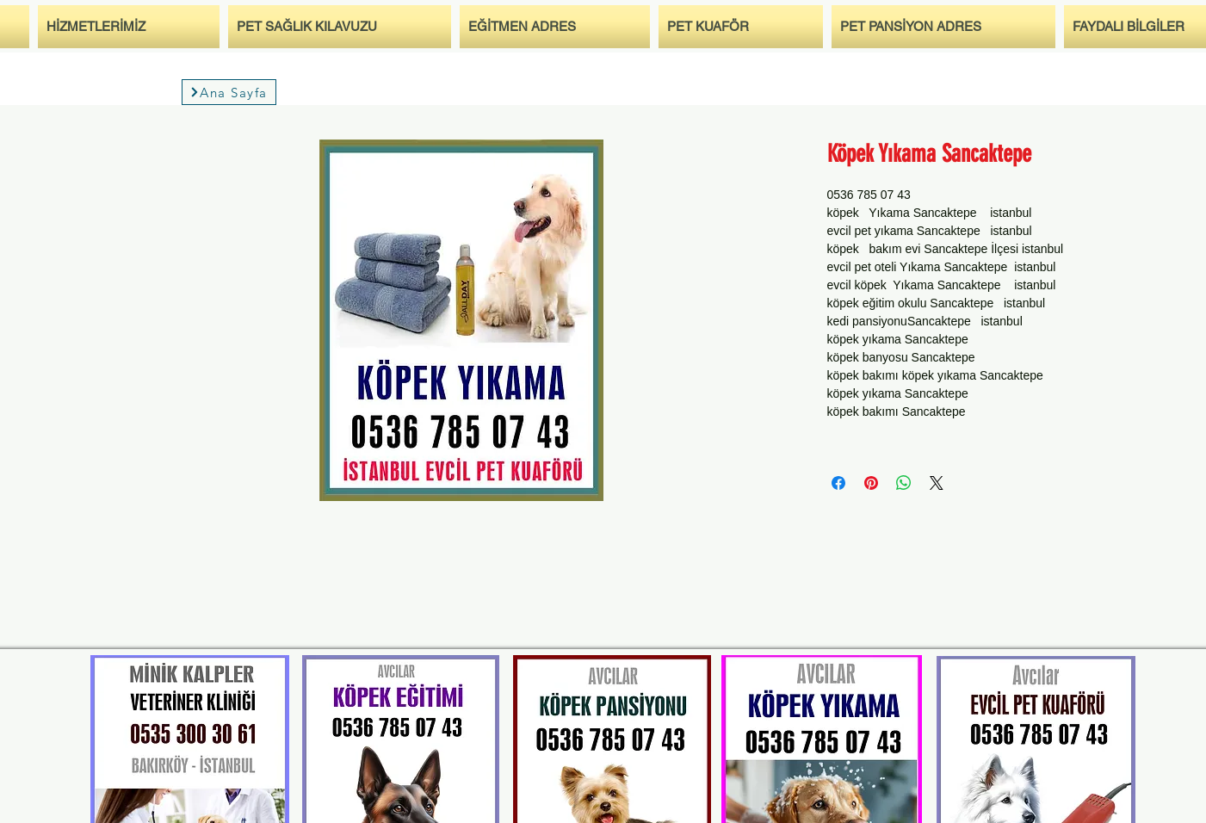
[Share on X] (936, 483)
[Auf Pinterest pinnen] (871, 483)
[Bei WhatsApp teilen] (904, 483)
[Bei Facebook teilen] (838, 483)
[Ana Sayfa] (229, 92)
